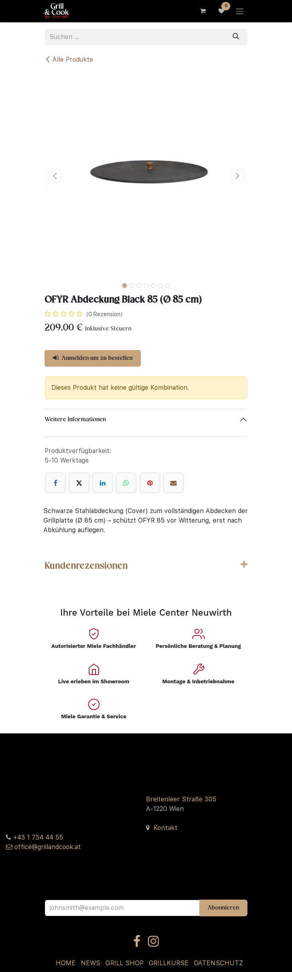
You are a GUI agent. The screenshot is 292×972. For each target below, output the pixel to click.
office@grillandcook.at (47, 847)
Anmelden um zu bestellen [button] (92, 358)
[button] (55, 175)
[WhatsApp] (126, 482)
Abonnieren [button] (223, 908)
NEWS (90, 963)
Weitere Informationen (75, 419)
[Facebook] (55, 482)
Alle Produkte (69, 59)
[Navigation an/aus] (239, 11)
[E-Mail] (173, 482)
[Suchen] (235, 37)
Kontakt (165, 828)
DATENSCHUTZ (218, 963)
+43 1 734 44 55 (38, 837)
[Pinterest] (150, 482)
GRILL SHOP (124, 963)
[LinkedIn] (102, 482)
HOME (66, 963)
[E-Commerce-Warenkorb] (202, 11)
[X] (79, 482)
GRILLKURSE (169, 963)
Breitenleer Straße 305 (181, 799)
